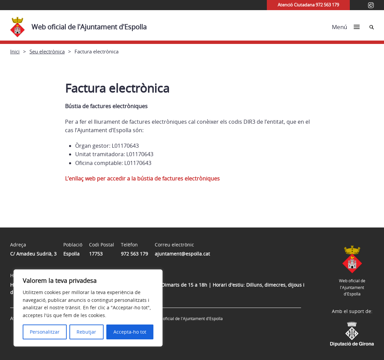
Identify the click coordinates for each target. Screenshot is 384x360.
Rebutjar (86, 332)
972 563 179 (134, 253)
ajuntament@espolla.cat (182, 253)
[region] (88, 307)
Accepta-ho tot (129, 332)
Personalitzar (45, 332)
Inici (15, 51)
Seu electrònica (47, 51)
